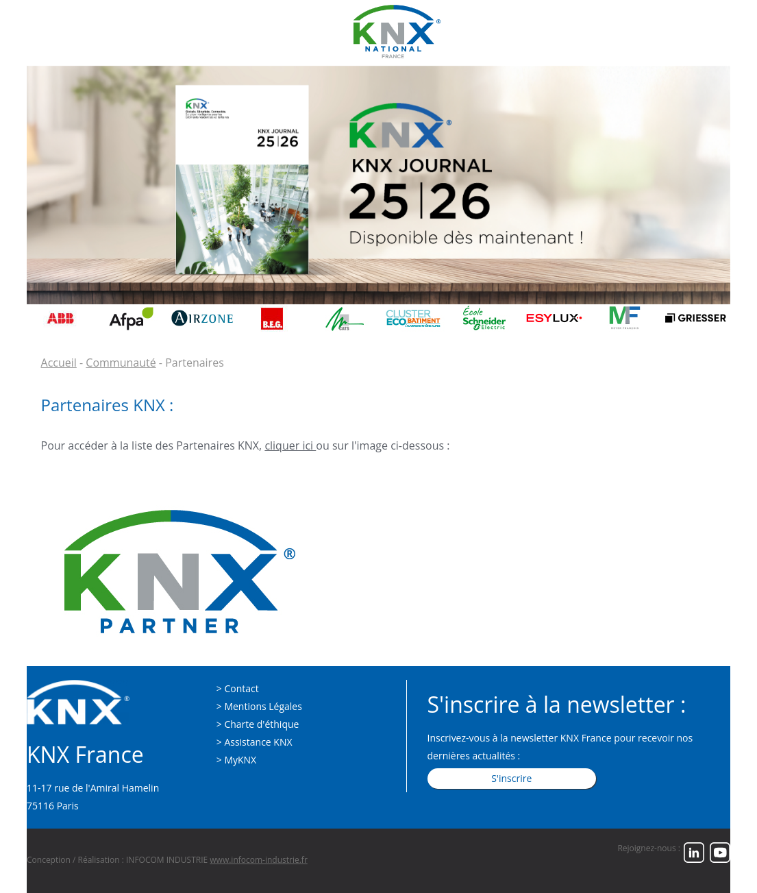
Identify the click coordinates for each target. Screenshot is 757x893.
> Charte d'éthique (257, 724)
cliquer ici (290, 445)
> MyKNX (236, 759)
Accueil (59, 362)
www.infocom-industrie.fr (258, 860)
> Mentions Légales (259, 706)
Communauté (121, 362)
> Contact (237, 688)
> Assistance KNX (254, 741)
